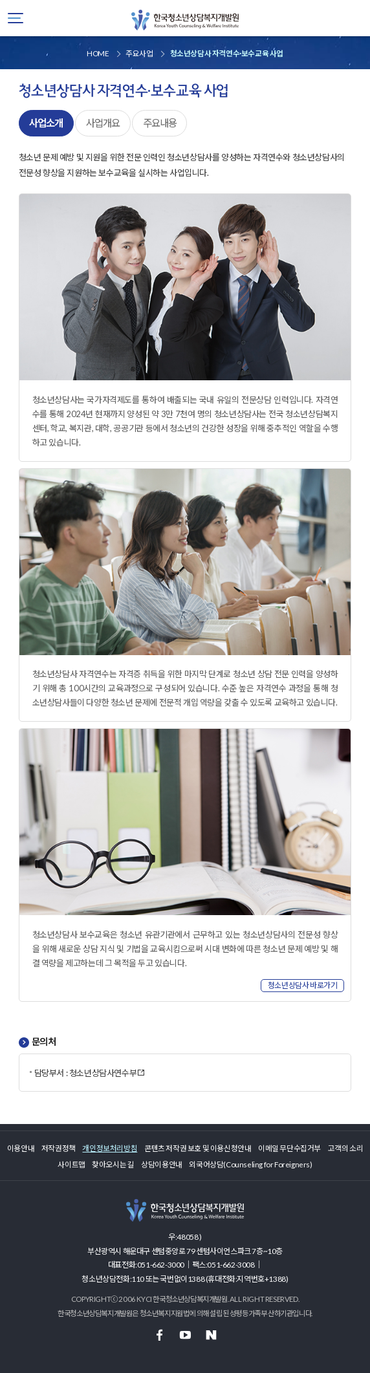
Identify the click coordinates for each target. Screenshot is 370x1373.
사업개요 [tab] (103, 123)
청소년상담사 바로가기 (303, 985)
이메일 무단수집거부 (289, 1147)
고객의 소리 (346, 1147)
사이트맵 (71, 1164)
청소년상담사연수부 (107, 1073)
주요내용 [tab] (160, 123)
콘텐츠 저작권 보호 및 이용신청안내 (197, 1147)
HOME (98, 53)
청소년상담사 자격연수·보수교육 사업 (226, 53)
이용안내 (20, 1147)
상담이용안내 (161, 1164)
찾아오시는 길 (113, 1164)
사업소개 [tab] (46, 123)
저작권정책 (58, 1147)
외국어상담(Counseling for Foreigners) (250, 1164)
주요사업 (139, 53)
